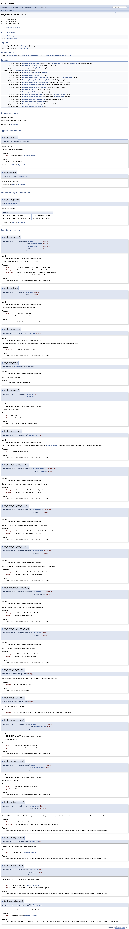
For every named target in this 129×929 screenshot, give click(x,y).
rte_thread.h (14, 124)
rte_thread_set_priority (28, 97)
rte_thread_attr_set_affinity (30, 80)
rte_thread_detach (27, 68)
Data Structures (26, 7)
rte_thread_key (23, 48)
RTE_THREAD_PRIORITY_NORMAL (29, 55)
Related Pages (15, 7)
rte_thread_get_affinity (28, 92)
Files (36, 7)
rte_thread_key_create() (31, 852)
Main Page (5, 7)
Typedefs (114, 13)
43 (13, 165)
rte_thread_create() (29, 155)
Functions (126, 13)
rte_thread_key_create (28, 99)
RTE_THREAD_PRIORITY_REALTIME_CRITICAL (57, 55)
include (10, 10)
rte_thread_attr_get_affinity (30, 82)
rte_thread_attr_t (12, 38)
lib (1, 10)
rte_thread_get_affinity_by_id (30, 87)
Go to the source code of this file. (11, 27)
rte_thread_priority (12, 55)
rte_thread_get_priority (28, 94)
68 (13, 184)
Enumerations (120, 13)
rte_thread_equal (27, 73)
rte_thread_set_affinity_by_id (30, 85)
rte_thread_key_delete (28, 101)
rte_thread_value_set (28, 104)
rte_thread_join (26, 65)
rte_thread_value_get (28, 106)
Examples (43, 7)
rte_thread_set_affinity (28, 89)
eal (5, 10)
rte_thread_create (27, 63)
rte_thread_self (26, 70)
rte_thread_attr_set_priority (30, 77)
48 (13, 222)
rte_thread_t (10, 36)
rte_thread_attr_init (27, 75)
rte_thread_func (24, 46)
